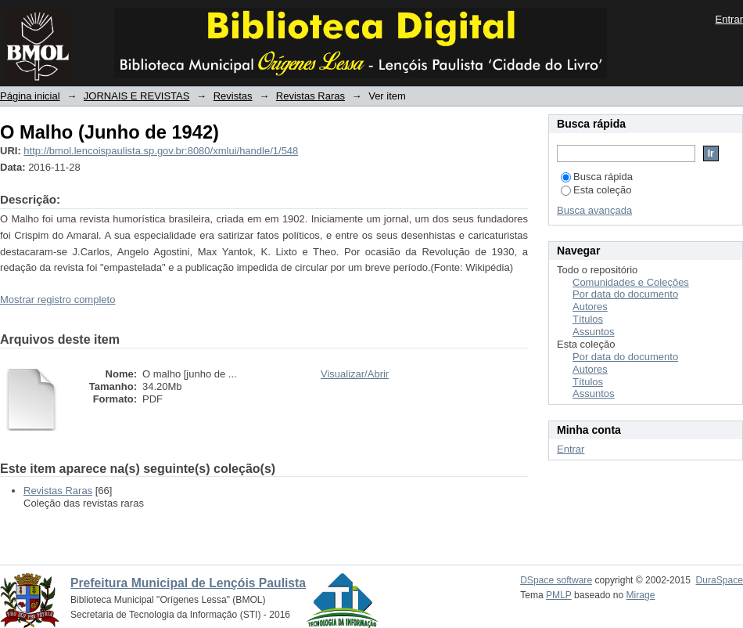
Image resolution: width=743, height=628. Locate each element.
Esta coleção (596, 190)
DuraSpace (719, 580)
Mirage (640, 595)
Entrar (729, 19)
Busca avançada (594, 210)
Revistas (233, 96)
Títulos (588, 319)
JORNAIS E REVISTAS (137, 96)
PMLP (559, 595)
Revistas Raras (310, 96)
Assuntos (593, 331)
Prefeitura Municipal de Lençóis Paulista (188, 583)
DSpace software (556, 580)
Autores (590, 306)
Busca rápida (597, 176)
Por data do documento (625, 294)
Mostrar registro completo (57, 299)
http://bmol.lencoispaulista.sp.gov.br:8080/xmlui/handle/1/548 (160, 151)
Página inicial (30, 96)
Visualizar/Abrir (355, 374)
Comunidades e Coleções (631, 282)
